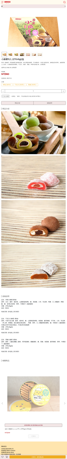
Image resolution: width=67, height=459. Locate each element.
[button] (65, 383)
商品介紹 (17, 103)
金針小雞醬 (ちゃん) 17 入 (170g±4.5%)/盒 (13, 389)
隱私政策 (12, 420)
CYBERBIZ (38, 450)
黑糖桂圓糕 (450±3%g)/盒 (53, 389)
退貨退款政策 (5, 420)
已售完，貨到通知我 (37, 457)
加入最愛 (5, 96)
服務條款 (17, 420)
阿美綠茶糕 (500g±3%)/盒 (33, 389)
